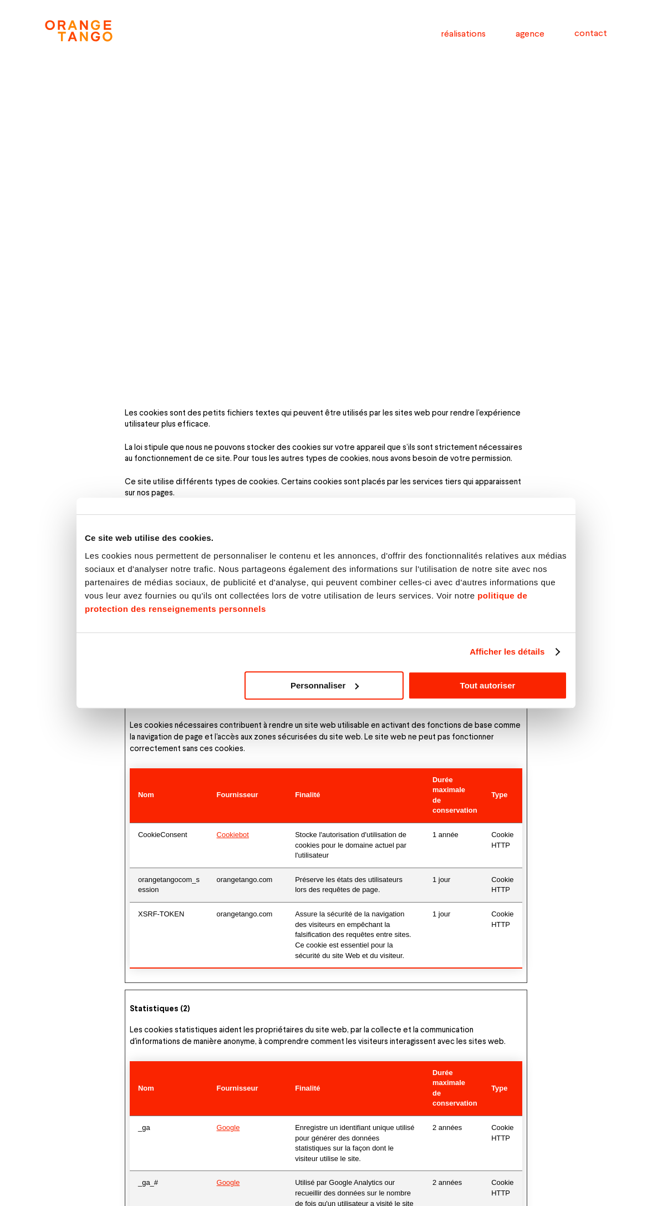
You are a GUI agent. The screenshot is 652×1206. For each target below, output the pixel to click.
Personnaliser (325, 685)
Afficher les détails (507, 651)
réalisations (463, 33)
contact (590, 33)
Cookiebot (233, 834)
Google (228, 1127)
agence (530, 33)
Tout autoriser (488, 685)
